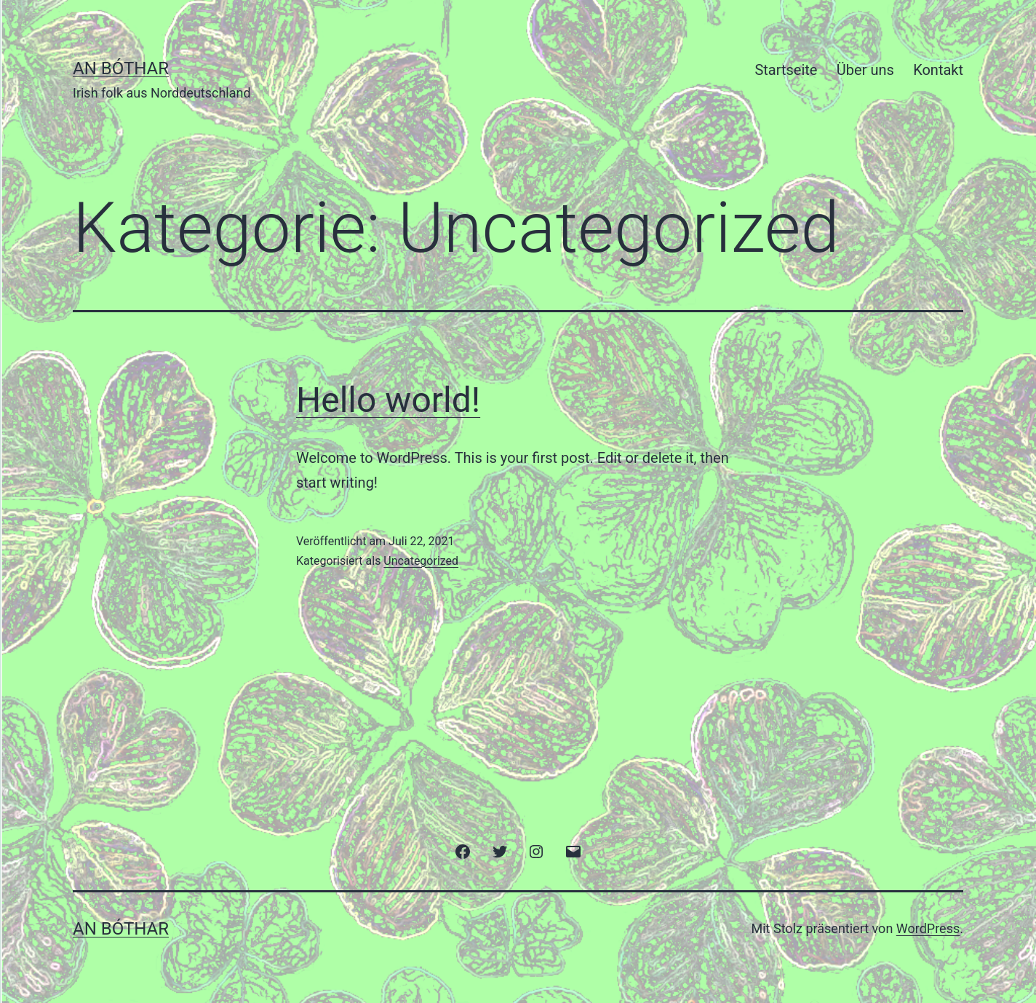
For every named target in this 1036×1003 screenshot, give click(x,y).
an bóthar (121, 68)
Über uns (865, 70)
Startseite (785, 70)
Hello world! (388, 400)
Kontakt (938, 70)
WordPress (928, 928)
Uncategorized (420, 561)
